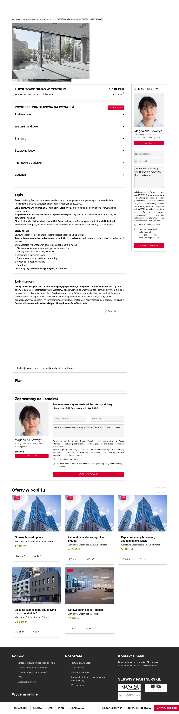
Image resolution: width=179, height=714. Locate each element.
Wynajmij (78, 10)
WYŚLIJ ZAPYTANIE (88, 474)
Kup (65, 10)
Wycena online (78, 685)
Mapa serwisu (77, 667)
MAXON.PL (16, 19)
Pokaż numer (31, 456)
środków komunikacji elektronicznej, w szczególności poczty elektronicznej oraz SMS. (89, 465)
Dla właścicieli (99, 10)
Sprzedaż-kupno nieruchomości (32, 667)
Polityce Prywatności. (155, 203)
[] (148, 4)
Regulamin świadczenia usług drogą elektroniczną (88, 678)
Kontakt (162, 10)
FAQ (19, 677)
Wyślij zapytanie (149, 245)
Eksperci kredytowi (26, 682)
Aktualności (132, 10)
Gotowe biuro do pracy (29, 537)
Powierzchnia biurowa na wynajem (38, 19)
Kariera (148, 10)
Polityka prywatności (81, 663)
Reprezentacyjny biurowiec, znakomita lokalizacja (138, 539)
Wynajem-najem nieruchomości (32, 672)
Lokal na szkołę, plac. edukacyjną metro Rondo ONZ (35, 611)
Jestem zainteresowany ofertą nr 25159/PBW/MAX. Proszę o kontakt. (88, 430)
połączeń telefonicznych (67, 459)
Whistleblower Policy (81, 672)
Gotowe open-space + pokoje (85, 610)
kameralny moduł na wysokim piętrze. (86, 539)
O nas (115, 10)
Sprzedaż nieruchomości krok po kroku (36, 663)
